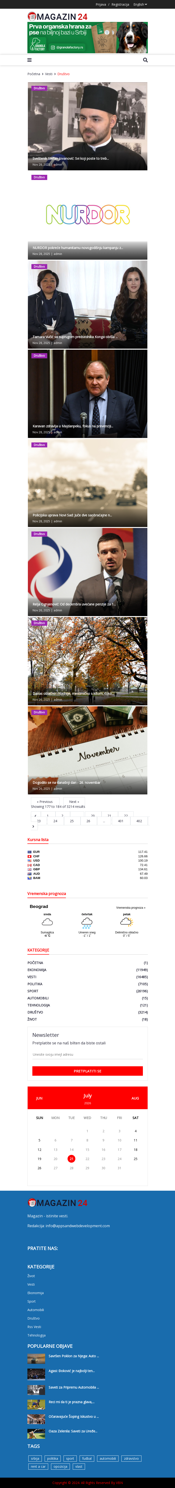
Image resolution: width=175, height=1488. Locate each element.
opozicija (60, 1466)
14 (71, 1149)
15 (87, 1149)
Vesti (48, 74)
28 (71, 1168)
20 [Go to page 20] (93, 815)
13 (55, 1149)
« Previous (45, 801)
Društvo (63, 74)
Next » (74, 801)
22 (87, 1159)
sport (70, 1458)
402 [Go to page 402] (139, 821)
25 (135, 1159)
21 (71, 1159)
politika (52, 1458)
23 (103, 1159)
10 (119, 1140)
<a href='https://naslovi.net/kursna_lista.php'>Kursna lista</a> (87, 869)
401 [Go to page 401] (121, 821)
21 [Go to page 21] (109, 815)
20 (55, 1159)
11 (135, 1140)
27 (55, 1168)
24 (119, 1159)
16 (103, 1149)
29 (87, 1168)
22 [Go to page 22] (126, 815)
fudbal (87, 1458)
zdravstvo (131, 1458)
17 (119, 1149)
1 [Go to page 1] (48, 815)
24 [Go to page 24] (55, 821)
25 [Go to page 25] (72, 821)
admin (58, 165)
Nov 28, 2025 (41, 165)
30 (103, 1168)
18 (135, 1149)
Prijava (101, 4)
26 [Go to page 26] (88, 821)
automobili (108, 1458)
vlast (78, 1466)
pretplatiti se (87, 1071)
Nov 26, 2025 (41, 610)
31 (119, 1168)
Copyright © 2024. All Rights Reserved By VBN (87, 1482)
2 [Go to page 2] (62, 815)
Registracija (120, 4)
